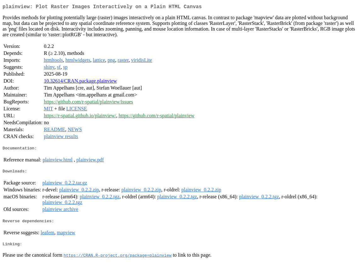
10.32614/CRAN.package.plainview (80, 82)
